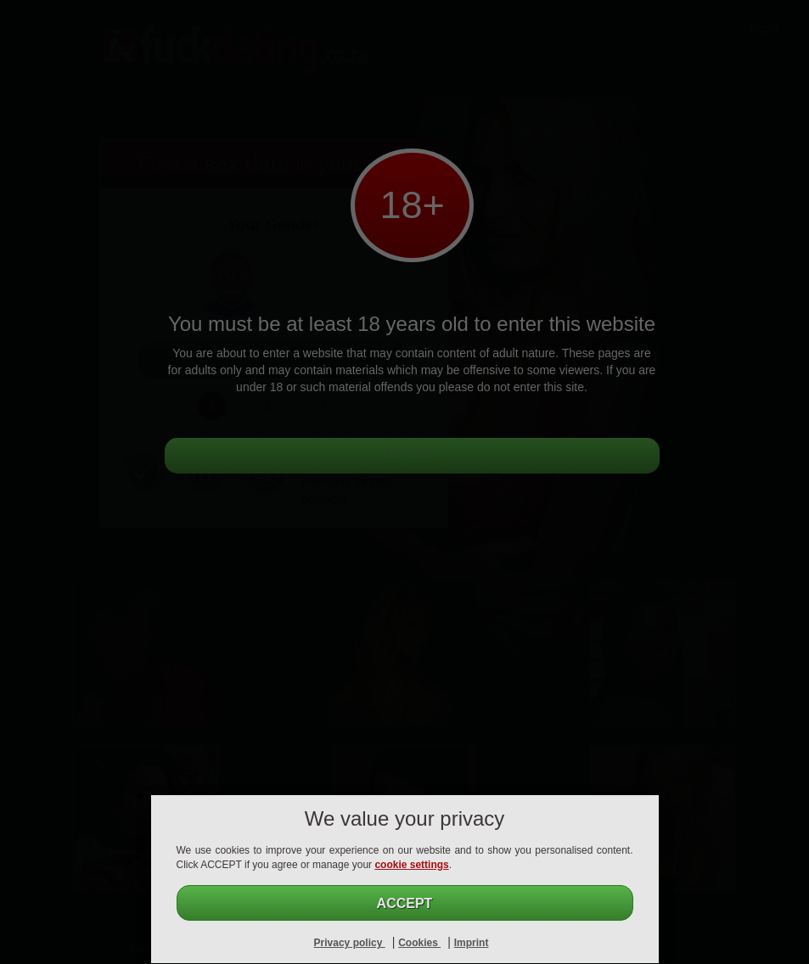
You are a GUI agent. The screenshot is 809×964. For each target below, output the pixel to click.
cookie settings (411, 865)
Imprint (471, 943)
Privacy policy (349, 943)
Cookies (419, 943)
